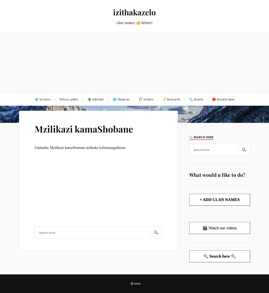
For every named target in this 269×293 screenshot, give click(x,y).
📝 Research (171, 99)
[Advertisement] (134, 62)
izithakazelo (134, 12)
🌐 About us (121, 99)
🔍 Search (196, 99)
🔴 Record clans (223, 99)
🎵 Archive (145, 99)
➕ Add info (96, 99)
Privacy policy (69, 99)
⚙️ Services (43, 99)
